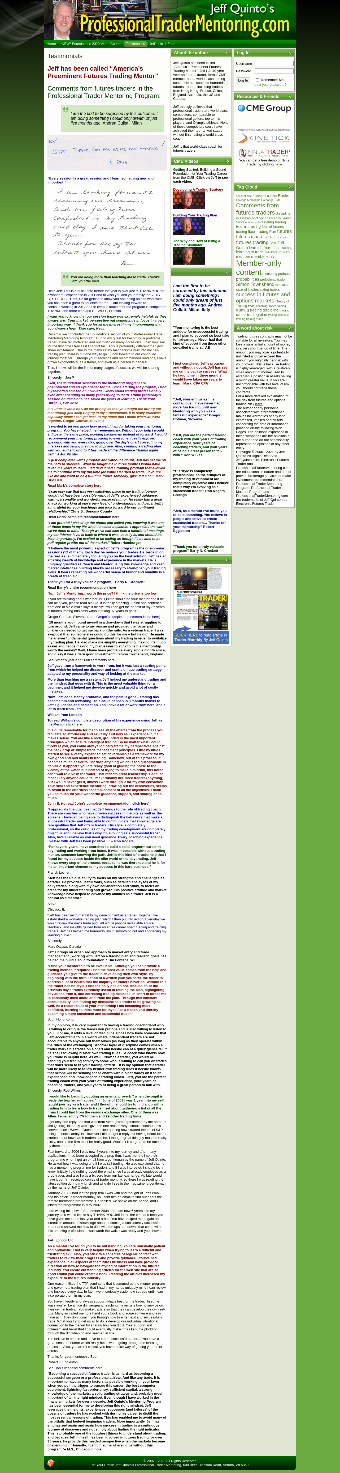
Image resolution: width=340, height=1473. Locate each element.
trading (242, 310)
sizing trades (270, 290)
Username (244, 64)
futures (284, 231)
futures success (277, 237)
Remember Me (272, 80)
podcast (284, 274)
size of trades (247, 289)
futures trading (252, 242)
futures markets (251, 236)
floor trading (258, 231)
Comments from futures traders (257, 209)
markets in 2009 (277, 252)
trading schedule (278, 315)
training (240, 319)
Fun (272, 231)
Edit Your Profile (101, 1465)
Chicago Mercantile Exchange (255, 200)
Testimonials (64, 55)
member (243, 256)
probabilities (247, 279)
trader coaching (257, 306)
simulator (282, 285)
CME (277, 200)
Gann (273, 243)
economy (251, 222)
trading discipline (264, 310)
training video (254, 319)
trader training (277, 306)
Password (243, 71)
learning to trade (250, 252)
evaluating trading (272, 222)
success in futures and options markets (263, 298)
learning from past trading (271, 248)
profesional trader (273, 279)
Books (283, 195)
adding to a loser (265, 196)
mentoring (270, 274)
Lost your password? (270, 85)
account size (244, 196)
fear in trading (248, 226)
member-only (263, 256)
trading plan (257, 315)
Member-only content (258, 267)
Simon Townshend (255, 284)
